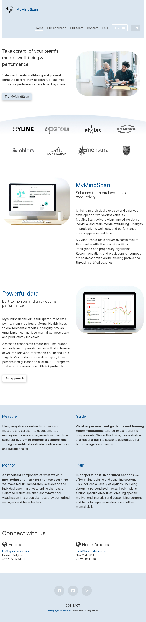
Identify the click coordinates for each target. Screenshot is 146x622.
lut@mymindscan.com (15, 551)
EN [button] (136, 28)
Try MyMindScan (17, 96)
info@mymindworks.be (59, 611)
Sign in (119, 28)
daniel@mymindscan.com (91, 551)
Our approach (14, 378)
